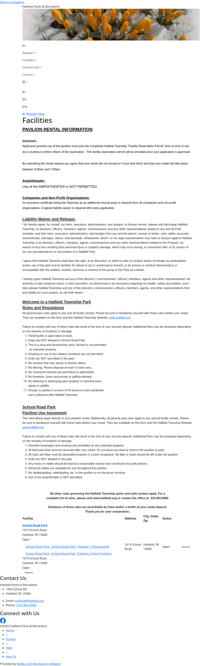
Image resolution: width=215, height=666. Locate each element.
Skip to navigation (12, 2)
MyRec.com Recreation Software (39, 664)
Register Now (35, 114)
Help (9, 648)
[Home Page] (32, 45)
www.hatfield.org (119, 317)
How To (11, 657)
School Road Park (34, 525)
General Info (30, 67)
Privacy (10, 639)
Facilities (28, 60)
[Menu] (24, 106)
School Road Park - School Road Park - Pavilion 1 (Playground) (67, 547)
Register (28, 53)
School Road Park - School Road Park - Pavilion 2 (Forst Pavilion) (68, 554)
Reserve (186, 546)
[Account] (32, 82)
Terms (10, 630)
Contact (27, 75)
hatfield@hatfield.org (29, 601)
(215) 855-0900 (26, 605)
